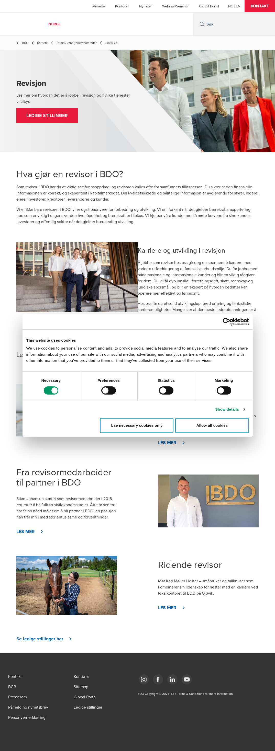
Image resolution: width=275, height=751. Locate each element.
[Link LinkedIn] (172, 679)
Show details (227, 409)
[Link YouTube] (187, 679)
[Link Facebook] (158, 679)
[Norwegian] (231, 6)
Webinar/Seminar (175, 6)
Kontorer (122, 6)
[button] (260, 6)
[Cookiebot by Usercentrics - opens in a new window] (226, 322)
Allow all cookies (212, 425)
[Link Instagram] (144, 679)
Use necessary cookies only (137, 425)
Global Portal (209, 6)
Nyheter (145, 6)
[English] (238, 6)
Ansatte (99, 6)
